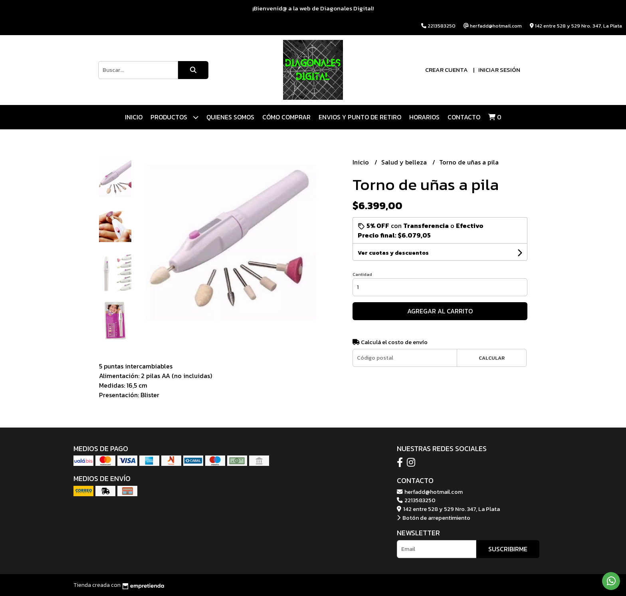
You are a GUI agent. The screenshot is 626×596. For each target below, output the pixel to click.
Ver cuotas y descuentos (393, 253)
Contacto (464, 117)
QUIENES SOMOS (230, 117)
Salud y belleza (404, 162)
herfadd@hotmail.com (430, 491)
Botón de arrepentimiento (433, 517)
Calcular (492, 358)
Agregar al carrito (440, 311)
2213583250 (416, 500)
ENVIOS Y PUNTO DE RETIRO (360, 117)
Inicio (134, 117)
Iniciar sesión (499, 69)
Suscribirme (507, 549)
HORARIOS (424, 117)
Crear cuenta (446, 69)
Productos (174, 117)
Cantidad (362, 274)
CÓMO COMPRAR (286, 117)
